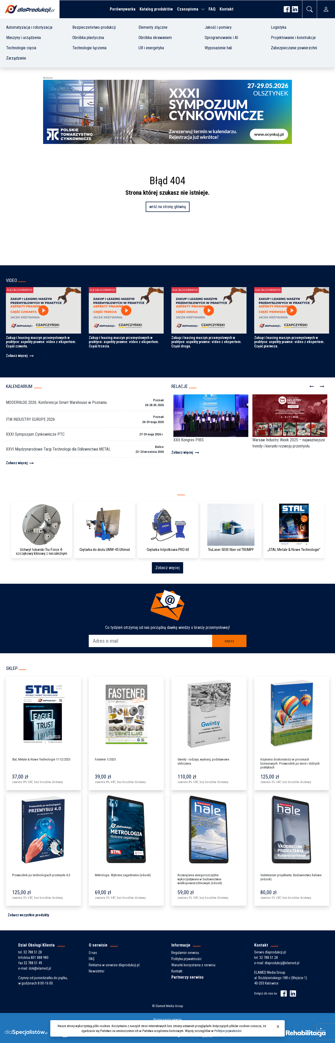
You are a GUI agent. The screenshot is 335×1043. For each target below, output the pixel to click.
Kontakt (226, 9)
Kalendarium (19, 386)
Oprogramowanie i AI (221, 37)
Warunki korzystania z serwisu (193, 965)
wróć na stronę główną (167, 206)
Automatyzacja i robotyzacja (29, 27)
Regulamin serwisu (185, 953)
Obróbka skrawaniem (155, 37)
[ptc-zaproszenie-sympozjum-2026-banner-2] (167, 111)
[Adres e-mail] (150, 641)
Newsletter (96, 971)
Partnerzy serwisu (187, 977)
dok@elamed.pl (40, 968)
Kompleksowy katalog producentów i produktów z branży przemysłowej (88, 493)
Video (11, 280)
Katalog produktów (156, 9)
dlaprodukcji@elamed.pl (282, 963)
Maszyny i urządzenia (23, 37)
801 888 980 (39, 958)
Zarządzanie (16, 58)
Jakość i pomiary (218, 27)
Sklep (12, 668)
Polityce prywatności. (228, 1031)
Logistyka (278, 27)
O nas (93, 953)
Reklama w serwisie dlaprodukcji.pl (114, 965)
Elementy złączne (153, 27)
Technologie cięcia (21, 47)
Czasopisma (187, 9)
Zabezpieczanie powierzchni (294, 47)
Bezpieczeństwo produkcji (94, 27)
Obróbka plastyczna (88, 37)
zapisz (229, 641)
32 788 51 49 (33, 963)
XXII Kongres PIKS (188, 439)
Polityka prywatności (186, 959)
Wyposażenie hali (218, 47)
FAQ (212, 9)
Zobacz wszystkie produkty (28, 915)
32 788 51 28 (32, 952)
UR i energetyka (151, 47)
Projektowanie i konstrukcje (293, 37)
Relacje (179, 386)
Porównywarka (122, 9)
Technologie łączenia (89, 47)
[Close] (277, 1026)
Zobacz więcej (20, 356)
